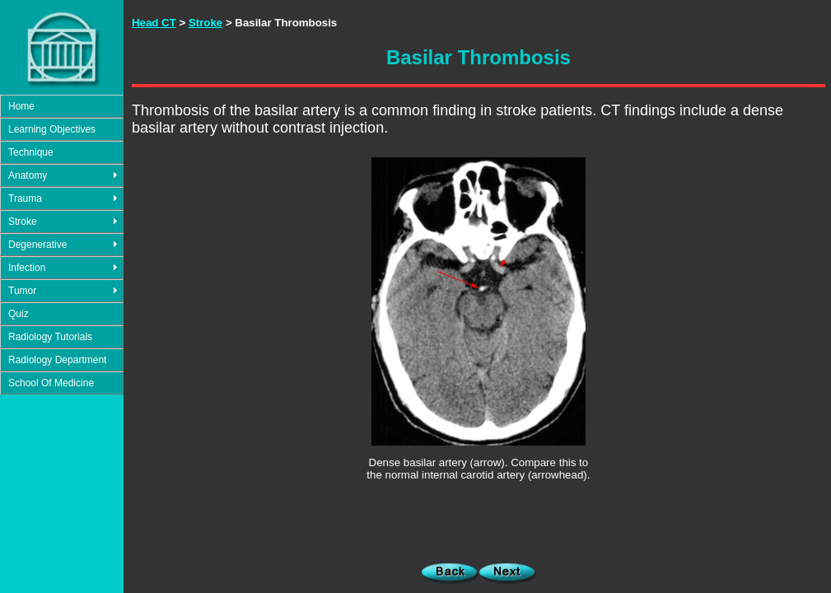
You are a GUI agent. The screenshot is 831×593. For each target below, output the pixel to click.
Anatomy (27, 175)
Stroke (22, 221)
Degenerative (37, 244)
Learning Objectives (52, 129)
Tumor (22, 290)
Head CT (154, 22)
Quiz (18, 314)
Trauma (25, 198)
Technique (31, 152)
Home (21, 106)
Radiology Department (57, 360)
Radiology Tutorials (50, 337)
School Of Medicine (51, 383)
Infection (26, 267)
